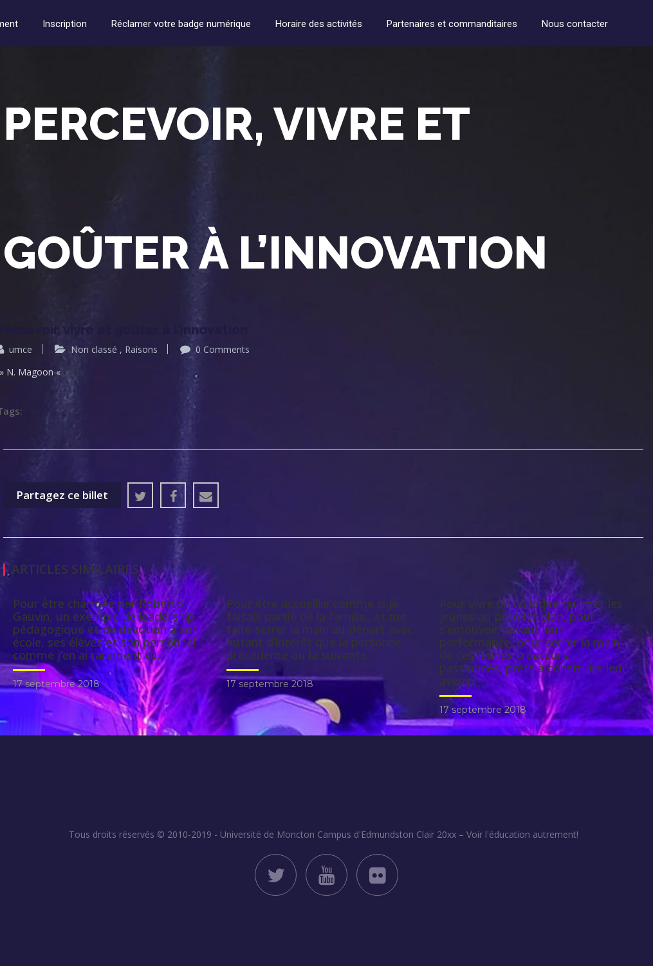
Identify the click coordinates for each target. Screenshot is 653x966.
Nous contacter (575, 24)
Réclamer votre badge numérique (181, 24)
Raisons (141, 349)
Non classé (94, 349)
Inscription (64, 24)
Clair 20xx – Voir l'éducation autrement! (497, 834)
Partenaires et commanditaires (452, 24)
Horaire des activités (318, 24)
